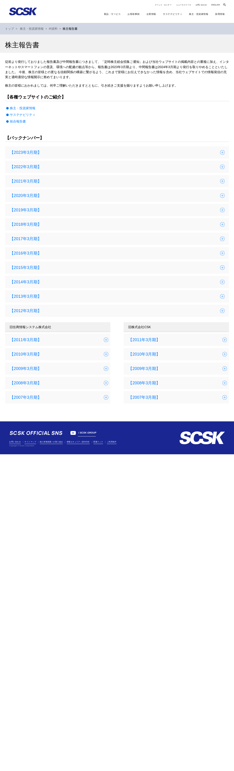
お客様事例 (134, 14)
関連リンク (98, 442)
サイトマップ (30, 442)
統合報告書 (18, 121)
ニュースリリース (183, 5)
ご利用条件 (112, 442)
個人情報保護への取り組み (51, 442)
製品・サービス (112, 14)
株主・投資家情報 (22, 108)
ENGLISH (215, 5)
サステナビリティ (22, 115)
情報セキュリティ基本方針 (78, 442)
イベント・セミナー (163, 5)
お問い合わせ (201, 5)
